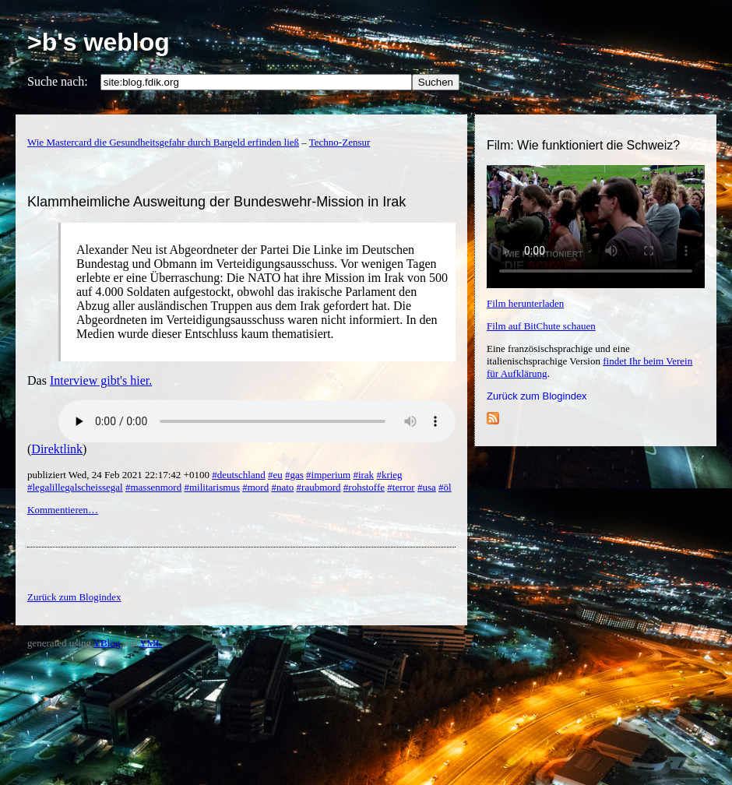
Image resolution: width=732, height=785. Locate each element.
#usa (426, 487)
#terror (400, 487)
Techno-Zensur (340, 142)
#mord (255, 487)
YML (150, 643)
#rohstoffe (364, 487)
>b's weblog (98, 42)
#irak (363, 475)
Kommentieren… (62, 510)
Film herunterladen (525, 303)
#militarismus (212, 487)
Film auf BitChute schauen (541, 326)
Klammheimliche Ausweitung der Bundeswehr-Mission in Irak (216, 201)
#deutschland (239, 475)
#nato (282, 487)
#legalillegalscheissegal (75, 487)
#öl (445, 487)
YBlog (107, 643)
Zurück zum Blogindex (537, 396)
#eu (275, 475)
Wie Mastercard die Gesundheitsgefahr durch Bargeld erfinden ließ (163, 142)
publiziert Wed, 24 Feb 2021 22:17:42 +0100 (119, 475)
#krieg (389, 475)
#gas (294, 475)
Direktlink (57, 449)
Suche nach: (57, 81)
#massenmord (153, 487)
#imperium (328, 475)
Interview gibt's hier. (101, 380)
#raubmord (319, 487)
